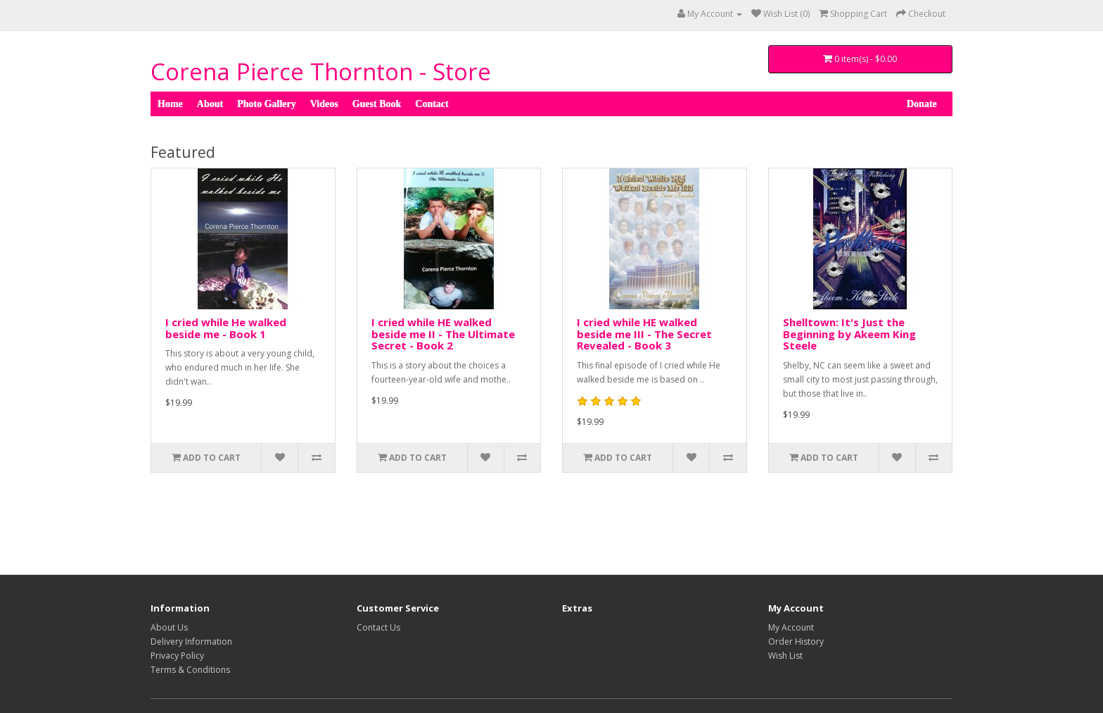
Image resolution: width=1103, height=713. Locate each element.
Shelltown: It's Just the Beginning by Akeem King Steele (849, 333)
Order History (796, 641)
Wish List (785, 656)
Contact (431, 104)
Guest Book (377, 104)
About (210, 104)
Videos (324, 104)
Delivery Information (191, 641)
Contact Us (378, 627)
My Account (791, 627)
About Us (169, 627)
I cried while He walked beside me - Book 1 (225, 328)
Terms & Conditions (190, 670)
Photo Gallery (266, 104)
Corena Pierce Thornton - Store (321, 71)
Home (170, 104)
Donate (922, 102)
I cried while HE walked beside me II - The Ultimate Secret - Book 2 (443, 333)
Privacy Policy (177, 656)
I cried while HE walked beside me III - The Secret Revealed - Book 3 (644, 333)
